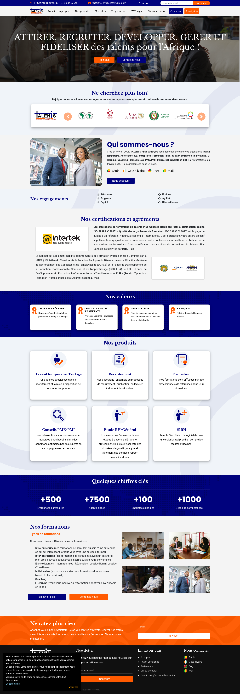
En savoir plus (47, 596)
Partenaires (145, 666)
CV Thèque (136, 11)
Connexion (176, 11)
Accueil (52, 11)
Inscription (192, 11)
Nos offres (100, 11)
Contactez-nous (156, 11)
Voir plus (104, 59)
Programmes (118, 11)
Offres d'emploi (147, 670)
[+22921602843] (53, 3)
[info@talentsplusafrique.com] (107, 3)
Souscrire (201, 3)
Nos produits (82, 11)
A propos (64, 11)
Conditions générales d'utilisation (157, 675)
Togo (154, 170)
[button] (68, 117)
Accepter (73, 687)
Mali (168, 170)
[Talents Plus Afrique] (139, 3)
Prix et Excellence (148, 661)
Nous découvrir (121, 180)
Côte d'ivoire (134, 170)
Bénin (113, 170)
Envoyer (173, 635)
